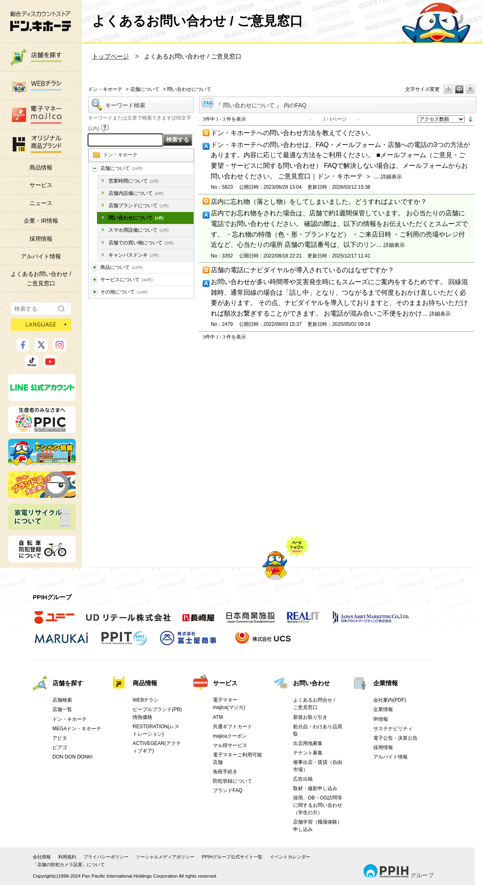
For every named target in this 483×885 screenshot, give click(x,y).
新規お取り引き (310, 717)
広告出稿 (303, 779)
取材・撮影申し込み (315, 788)
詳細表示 (391, 177)
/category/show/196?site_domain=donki (94, 280)
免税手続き (225, 771)
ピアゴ (59, 747)
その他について (124, 292)
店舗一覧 (62, 709)
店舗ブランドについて (138, 205)
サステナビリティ (393, 728)
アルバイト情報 (41, 256)
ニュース (40, 203)
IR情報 (380, 719)
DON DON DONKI (72, 757)
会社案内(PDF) (389, 700)
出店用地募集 (308, 743)
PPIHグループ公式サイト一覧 (232, 856)
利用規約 (67, 856)
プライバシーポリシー (106, 856)
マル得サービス (230, 745)
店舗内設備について (136, 193)
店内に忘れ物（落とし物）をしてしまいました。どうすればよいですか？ (319, 201)
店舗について (145, 89)
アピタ (59, 738)
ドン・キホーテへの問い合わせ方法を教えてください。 (293, 132)
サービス (40, 185)
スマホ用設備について (138, 230)
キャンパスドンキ (133, 255)
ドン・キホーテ (105, 89)
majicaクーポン (230, 736)
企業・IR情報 (41, 220)
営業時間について (133, 181)
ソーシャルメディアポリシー (165, 856)
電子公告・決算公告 (395, 738)
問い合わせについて (136, 218)
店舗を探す (67, 683)
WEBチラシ (145, 700)
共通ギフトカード (232, 726)
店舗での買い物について (141, 243)
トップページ (110, 56)
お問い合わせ (311, 683)
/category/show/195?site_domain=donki (94, 267)
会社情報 (42, 856)
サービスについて (126, 279)
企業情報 (385, 683)
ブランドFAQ (227, 790)
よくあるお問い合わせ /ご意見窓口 (41, 278)
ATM (218, 717)
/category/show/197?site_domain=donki (94, 168)
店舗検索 (62, 700)
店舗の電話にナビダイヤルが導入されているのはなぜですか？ (302, 269)
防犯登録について (232, 781)
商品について (121, 267)
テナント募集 (308, 753)
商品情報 (40, 167)
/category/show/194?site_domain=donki (94, 292)
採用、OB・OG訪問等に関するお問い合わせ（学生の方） (317, 805)
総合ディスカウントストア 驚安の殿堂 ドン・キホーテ (40, 21)
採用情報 (40, 238)
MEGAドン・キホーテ (76, 728)
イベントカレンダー (290, 856)
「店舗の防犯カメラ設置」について (69, 864)
